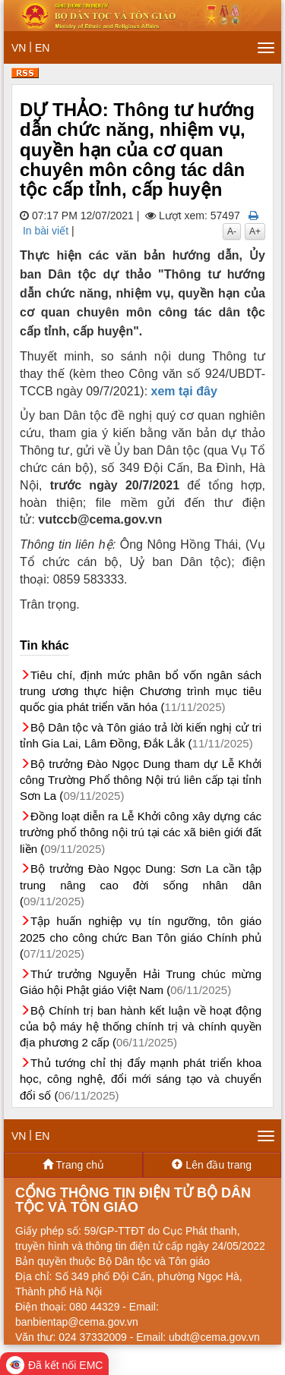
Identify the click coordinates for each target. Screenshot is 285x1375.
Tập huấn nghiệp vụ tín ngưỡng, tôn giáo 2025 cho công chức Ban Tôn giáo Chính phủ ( (140, 937)
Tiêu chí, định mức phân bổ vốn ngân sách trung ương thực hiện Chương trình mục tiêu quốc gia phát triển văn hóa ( (140, 691)
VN (18, 48)
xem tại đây (184, 391)
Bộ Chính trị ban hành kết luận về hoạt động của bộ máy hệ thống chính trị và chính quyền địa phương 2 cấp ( (140, 1026)
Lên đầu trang (212, 1165)
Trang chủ (73, 1165)
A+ (255, 231)
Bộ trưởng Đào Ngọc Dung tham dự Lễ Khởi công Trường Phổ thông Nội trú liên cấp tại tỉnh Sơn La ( (140, 780)
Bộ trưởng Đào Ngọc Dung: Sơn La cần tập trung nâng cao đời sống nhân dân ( (140, 885)
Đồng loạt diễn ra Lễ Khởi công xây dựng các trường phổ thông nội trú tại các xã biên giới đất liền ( (140, 832)
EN (42, 48)
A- (231, 231)
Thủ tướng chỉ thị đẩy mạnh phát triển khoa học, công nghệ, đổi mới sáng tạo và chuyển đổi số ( (140, 1079)
